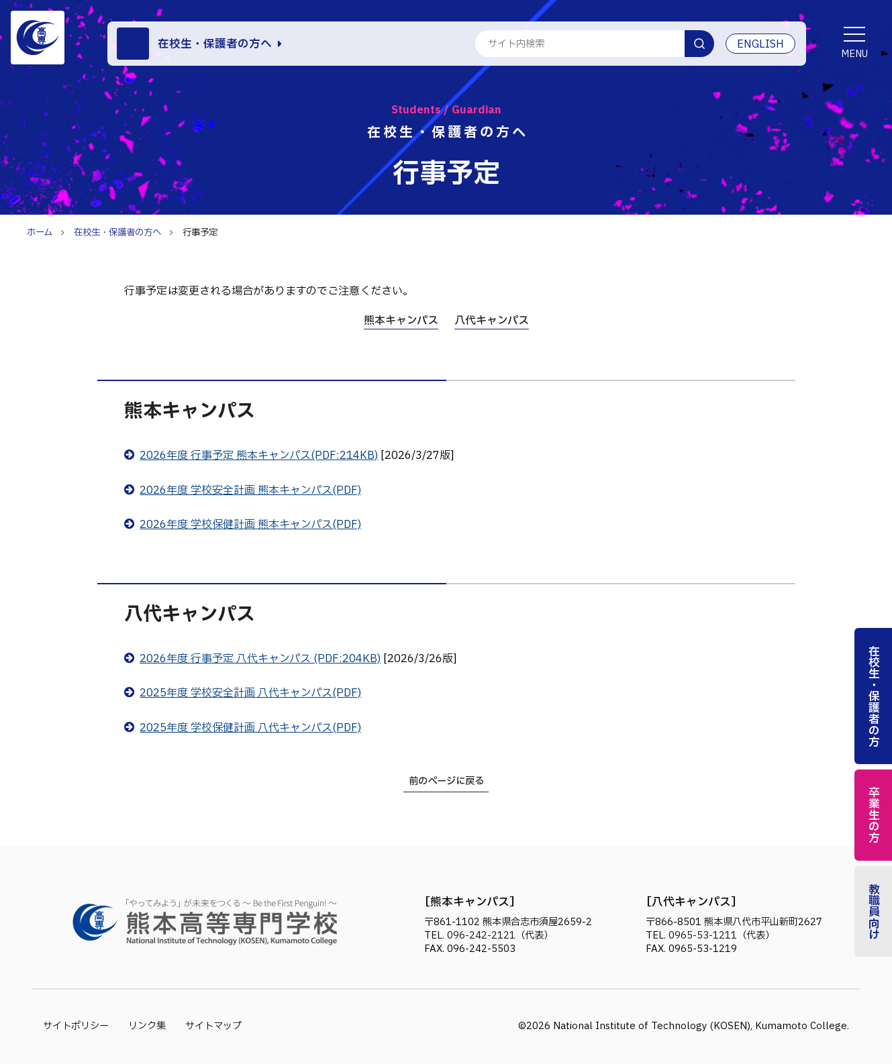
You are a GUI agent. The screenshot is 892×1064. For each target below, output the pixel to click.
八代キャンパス (491, 321)
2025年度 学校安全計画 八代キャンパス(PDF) (250, 693)
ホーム (39, 233)
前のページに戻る (446, 781)
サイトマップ (213, 1026)
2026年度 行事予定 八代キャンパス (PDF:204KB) (260, 659)
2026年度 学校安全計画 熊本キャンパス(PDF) (250, 490)
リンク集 (147, 1026)
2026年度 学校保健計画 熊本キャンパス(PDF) (250, 525)
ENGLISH (760, 44)
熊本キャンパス (401, 321)
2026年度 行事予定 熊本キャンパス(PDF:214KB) (259, 455)
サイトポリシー (76, 1026)
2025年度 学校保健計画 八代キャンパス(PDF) (250, 728)
